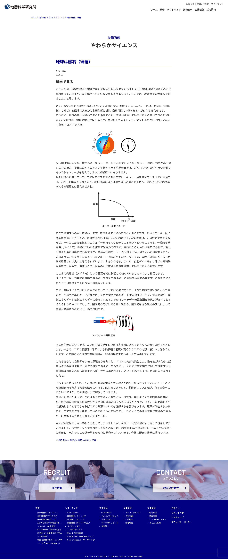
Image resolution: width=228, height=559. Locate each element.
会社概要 (129, 519)
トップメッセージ (132, 512)
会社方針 (129, 516)
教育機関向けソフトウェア (78, 522)
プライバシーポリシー (181, 522)
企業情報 (199, 9)
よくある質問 (155, 522)
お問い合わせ (203, 3)
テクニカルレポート (109, 522)
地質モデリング (108, 519)
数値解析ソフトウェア (76, 516)
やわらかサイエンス (109, 516)
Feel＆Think (106, 512)
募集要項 (153, 516)
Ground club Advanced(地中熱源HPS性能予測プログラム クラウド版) (49, 533)
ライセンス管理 (73, 526)
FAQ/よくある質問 (75, 533)
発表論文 (105, 526)
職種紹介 (153, 512)
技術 (162, 9)
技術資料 (188, 9)
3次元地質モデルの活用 (47, 516)
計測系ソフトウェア (75, 519)
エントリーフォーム (157, 519)
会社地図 (129, 522)
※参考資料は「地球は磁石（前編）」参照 (76, 440)
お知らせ (190, 3)
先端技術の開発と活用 (46, 519)
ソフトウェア (174, 9)
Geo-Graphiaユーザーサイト (79, 536)
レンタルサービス (74, 529)
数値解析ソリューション (47, 512)
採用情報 (211, 9)
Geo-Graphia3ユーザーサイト (79, 539)
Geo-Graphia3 (73, 512)
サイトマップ (217, 3)
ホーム (154, 9)
